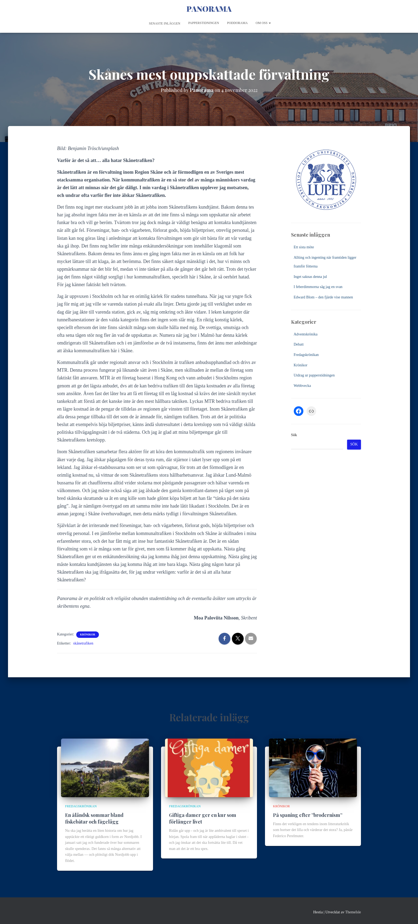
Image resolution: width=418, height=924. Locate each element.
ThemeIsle (353, 912)
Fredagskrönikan (306, 355)
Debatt (299, 344)
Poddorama (237, 23)
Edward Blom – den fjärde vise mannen (323, 297)
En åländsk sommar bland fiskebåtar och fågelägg (94, 818)
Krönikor (87, 634)
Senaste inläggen (164, 23)
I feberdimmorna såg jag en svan (318, 287)
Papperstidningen (203, 23)
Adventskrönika (305, 334)
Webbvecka (302, 386)
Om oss (263, 23)
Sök (294, 435)
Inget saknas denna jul (310, 277)
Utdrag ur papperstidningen (314, 375)
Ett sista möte (304, 247)
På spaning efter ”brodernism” (307, 815)
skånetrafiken (83, 643)
